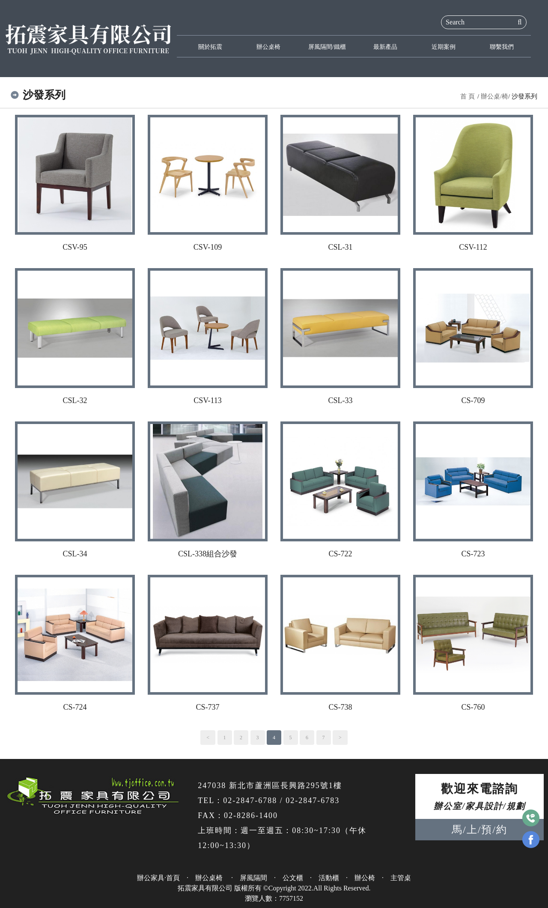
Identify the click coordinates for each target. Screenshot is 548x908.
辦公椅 (364, 877)
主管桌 (400, 877)
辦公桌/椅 (494, 96)
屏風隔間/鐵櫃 (327, 46)
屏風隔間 (253, 877)
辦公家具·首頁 (158, 877)
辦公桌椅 (268, 46)
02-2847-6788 (250, 800)
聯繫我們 (502, 46)
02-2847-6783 (313, 800)
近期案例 (444, 46)
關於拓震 (210, 46)
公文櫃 (293, 877)
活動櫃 (329, 877)
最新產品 (385, 46)
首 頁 (467, 96)
